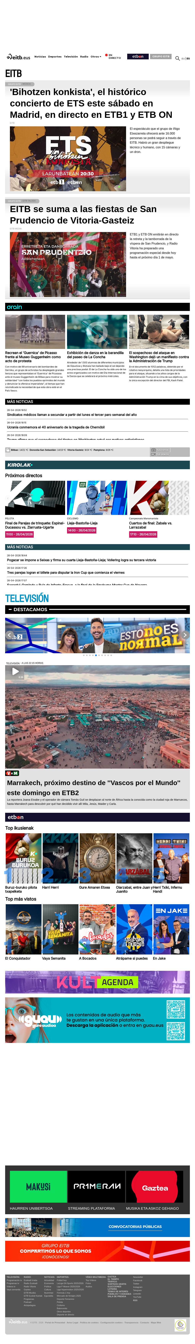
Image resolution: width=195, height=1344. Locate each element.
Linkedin (137, 1294)
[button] (187, 498)
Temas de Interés (118, 1291)
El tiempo (113, 1279)
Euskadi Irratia (30, 1280)
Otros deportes (64, 1311)
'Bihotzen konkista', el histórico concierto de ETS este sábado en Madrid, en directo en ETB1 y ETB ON (91, 103)
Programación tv (14, 1280)
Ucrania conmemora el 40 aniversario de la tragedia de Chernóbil (56, 427)
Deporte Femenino (65, 1299)
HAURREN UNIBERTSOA (31, 1208)
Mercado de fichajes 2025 (69, 1296)
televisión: (13, 1277)
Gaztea (27, 1289)
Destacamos (30, 609)
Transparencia (131, 1322)
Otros (95, 56)
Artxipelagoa (29, 1305)
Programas (29, 1299)
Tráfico (112, 1281)
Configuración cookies (111, 1322)
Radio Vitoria (30, 1286)
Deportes (55, 56)
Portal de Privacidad (55, 1322)
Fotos (88, 1283)
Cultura (47, 1289)
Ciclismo (61, 1305)
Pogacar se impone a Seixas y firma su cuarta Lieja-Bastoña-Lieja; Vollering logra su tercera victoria (81, 560)
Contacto (144, 1322)
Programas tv (13, 1283)
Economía (49, 1283)
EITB (13, 74)
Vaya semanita (13, 1289)
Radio (84, 56)
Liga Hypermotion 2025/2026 (70, 1289)
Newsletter (138, 1277)
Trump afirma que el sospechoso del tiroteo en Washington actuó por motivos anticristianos (75, 440)
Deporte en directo (65, 1314)
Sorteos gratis (117, 1284)
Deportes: (63, 1277)
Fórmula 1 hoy (63, 1293)
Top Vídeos (91, 1280)
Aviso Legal (72, 1322)
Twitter (136, 1284)
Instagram (137, 1287)
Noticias (40, 56)
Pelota (60, 1302)
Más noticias (20, 401)
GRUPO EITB (160, 56)
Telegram (137, 1290)
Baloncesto (62, 1308)
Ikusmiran (48, 1293)
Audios (89, 1286)
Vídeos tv (11, 1286)
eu (183, 58)
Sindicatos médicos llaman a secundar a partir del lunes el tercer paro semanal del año (72, 415)
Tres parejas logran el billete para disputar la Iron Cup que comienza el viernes (66, 572)
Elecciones (114, 1286)
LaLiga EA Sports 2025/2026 (70, 1283)
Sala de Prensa (117, 1296)
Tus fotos (160, 450)
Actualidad (49, 1280)
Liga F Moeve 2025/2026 (68, 1286)
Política (47, 1286)
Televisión (71, 56)
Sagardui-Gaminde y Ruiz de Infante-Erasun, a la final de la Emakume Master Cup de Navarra (77, 585)
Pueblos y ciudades (119, 1294)
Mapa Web (156, 1322)
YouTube (137, 1297)
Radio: (27, 1277)
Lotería (112, 1289)
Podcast (27, 1302)
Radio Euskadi (30, 1283)
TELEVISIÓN (27, 599)
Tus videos (160, 454)
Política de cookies (89, 1322)
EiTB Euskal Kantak (33, 1296)
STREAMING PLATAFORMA (91, 1208)
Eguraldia (48, 1296)
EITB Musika (30, 1293)
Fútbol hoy (62, 1280)
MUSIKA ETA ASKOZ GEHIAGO (152, 1208)
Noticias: (49, 1277)
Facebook (137, 1280)
